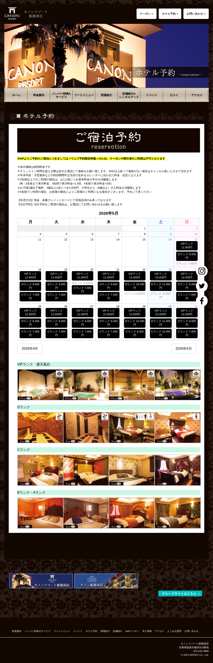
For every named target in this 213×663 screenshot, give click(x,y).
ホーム (16, 95)
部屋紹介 (106, 95)
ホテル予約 (91, 631)
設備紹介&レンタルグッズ (129, 95)
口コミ (174, 95)
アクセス (196, 95)
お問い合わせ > (196, 13)
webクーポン (132, 631)
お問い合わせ (191, 631)
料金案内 (38, 95)
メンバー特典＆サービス (37, 631)
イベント (151, 95)
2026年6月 (184, 348)
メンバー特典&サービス (61, 95)
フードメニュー (84, 95)
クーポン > (146, 13)
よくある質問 (174, 631)
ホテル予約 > (170, 13)
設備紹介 (117, 631)
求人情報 (147, 631)
